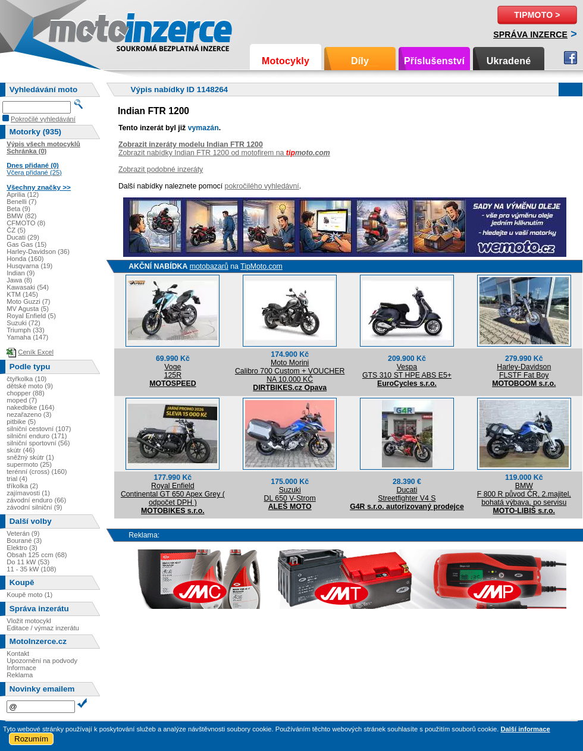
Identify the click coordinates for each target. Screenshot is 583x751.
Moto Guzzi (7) (28, 301)
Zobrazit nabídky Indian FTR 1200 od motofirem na (224, 153)
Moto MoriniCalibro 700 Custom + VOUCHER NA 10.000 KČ (289, 371)
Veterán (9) (23, 533)
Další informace (525, 729)
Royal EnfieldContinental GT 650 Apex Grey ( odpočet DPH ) (173, 494)
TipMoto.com (261, 266)
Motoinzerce (73, 29)
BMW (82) (21, 215)
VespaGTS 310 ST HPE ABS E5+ (407, 371)
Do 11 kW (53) (28, 561)
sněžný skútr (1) (30, 457)
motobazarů (209, 266)
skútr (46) (21, 450)
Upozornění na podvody (42, 660)
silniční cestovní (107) (39, 428)
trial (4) (17, 478)
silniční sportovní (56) (38, 443)
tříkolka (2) (22, 485)
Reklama (20, 674)
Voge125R (172, 371)
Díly (360, 61)
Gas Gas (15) (26, 244)
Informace (21, 667)
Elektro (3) (22, 547)
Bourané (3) (24, 540)
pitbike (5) (21, 421)
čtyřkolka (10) (26, 378)
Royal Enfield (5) (31, 315)
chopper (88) (25, 393)
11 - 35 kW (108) (31, 569)
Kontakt (18, 653)
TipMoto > (537, 15)
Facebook (570, 57)
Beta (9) (18, 208)
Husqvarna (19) (29, 265)
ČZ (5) (16, 230)
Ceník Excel (36, 352)
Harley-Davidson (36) (38, 251)
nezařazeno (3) (29, 414)
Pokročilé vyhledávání (43, 118)
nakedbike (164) (30, 407)
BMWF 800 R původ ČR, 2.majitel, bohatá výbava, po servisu (524, 494)
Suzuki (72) (23, 322)
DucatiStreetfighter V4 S (406, 494)
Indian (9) (21, 272)
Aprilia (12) (23, 194)
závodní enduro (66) (36, 500)
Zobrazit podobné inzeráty (160, 169)
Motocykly (285, 61)
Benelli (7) (21, 201)
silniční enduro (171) (37, 435)
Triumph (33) (26, 330)
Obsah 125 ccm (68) (37, 554)
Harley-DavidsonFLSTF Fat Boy (524, 371)
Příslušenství (434, 61)
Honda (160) (25, 258)
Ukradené (509, 61)
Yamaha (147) (27, 337)
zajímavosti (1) (28, 493)
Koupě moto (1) (29, 594)
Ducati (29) (23, 237)
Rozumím (31, 738)
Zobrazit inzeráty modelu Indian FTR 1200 (190, 144)
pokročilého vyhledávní (262, 186)
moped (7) (22, 400)
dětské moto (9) (30, 385)
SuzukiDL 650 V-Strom (290, 494)
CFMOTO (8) (26, 223)
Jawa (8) (19, 280)
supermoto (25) (29, 464)
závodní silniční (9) (34, 507)
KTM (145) (22, 294)
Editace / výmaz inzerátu (43, 627)
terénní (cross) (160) (37, 471)
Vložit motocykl (29, 620)
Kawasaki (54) (28, 287)
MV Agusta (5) (28, 308)
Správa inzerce (530, 34)
